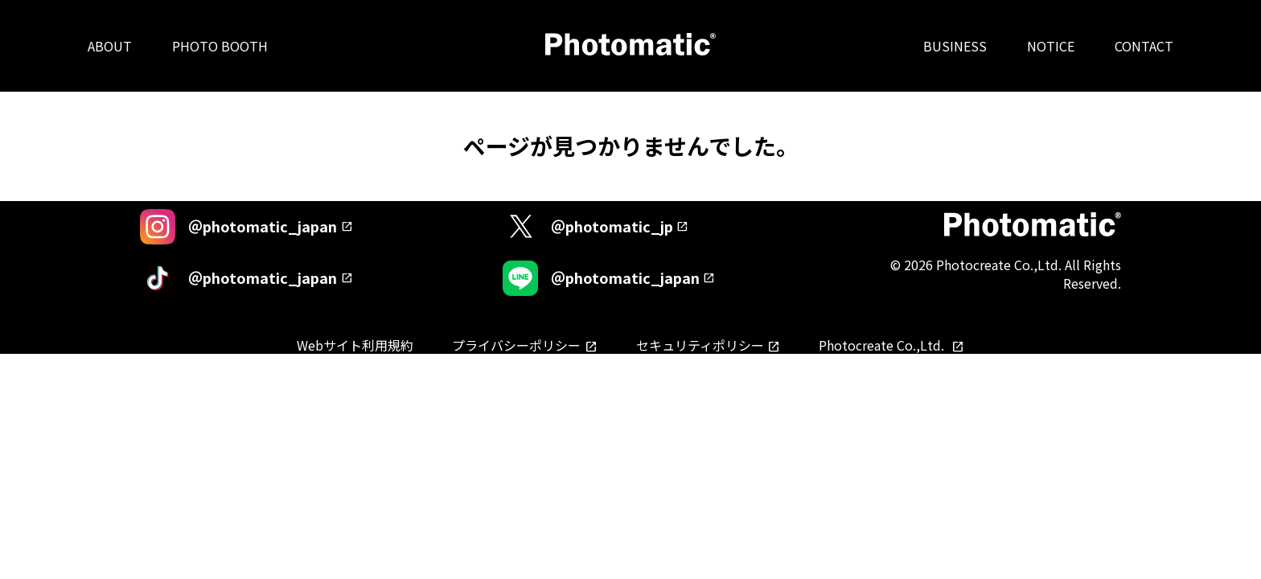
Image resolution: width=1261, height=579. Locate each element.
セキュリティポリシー (700, 345)
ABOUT (110, 45)
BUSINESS (955, 45)
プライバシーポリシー (516, 345)
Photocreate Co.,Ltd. (883, 345)
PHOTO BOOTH (220, 45)
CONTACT (1144, 45)
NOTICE (1050, 45)
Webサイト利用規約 (355, 345)
